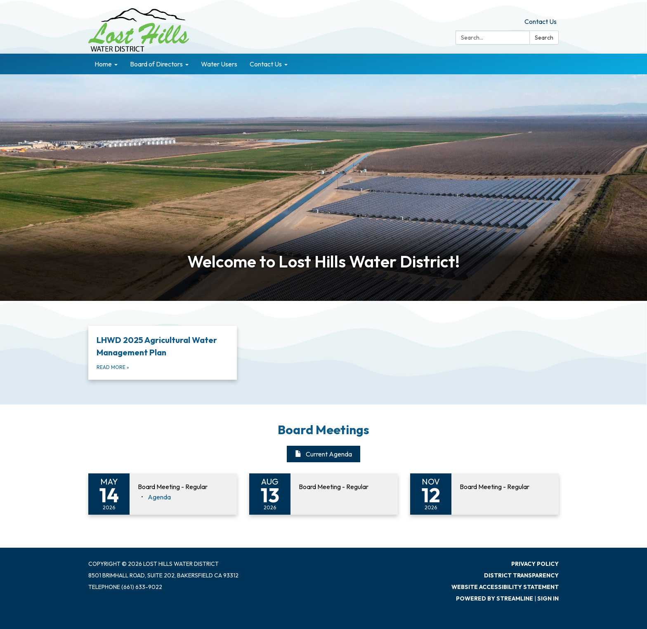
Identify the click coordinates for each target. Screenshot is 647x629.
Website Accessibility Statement (505, 587)
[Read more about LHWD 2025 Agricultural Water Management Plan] (162, 353)
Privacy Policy (535, 564)
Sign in (548, 598)
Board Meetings (323, 429)
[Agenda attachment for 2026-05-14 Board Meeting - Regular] (159, 497)
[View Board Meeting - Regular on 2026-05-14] (183, 487)
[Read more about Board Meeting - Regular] (323, 494)
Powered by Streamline (494, 598)
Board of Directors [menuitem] (156, 64)
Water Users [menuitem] (219, 64)
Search (544, 37)
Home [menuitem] (103, 64)
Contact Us (540, 21)
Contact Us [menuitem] (266, 64)
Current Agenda (323, 454)
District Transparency (521, 575)
